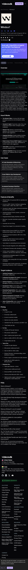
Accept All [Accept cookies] (10, 567)
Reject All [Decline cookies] (3, 567)
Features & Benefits (19, 62)
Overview (4, 62)
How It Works (10, 62)
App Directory (4, 9)
